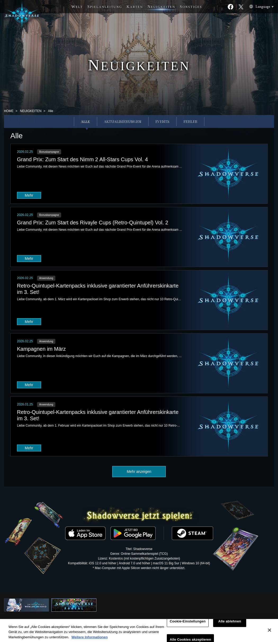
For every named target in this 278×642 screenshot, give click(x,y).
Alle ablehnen (229, 624)
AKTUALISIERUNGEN (122, 121)
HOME (9, 111)
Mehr (29, 195)
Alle (85, 121)
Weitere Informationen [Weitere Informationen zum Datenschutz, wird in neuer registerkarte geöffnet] (89, 640)
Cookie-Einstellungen (188, 624)
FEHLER (190, 121)
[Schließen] (269, 633)
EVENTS (162, 121)
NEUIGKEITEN (30, 111)
